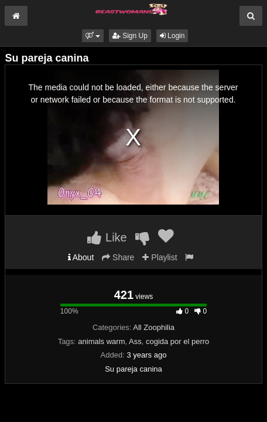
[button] (93, 35)
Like (106, 237)
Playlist (159, 257)
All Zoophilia (153, 327)
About (81, 257)
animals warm (101, 341)
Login (172, 36)
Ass (135, 341)
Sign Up (130, 36)
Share (118, 257)
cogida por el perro (177, 341)
